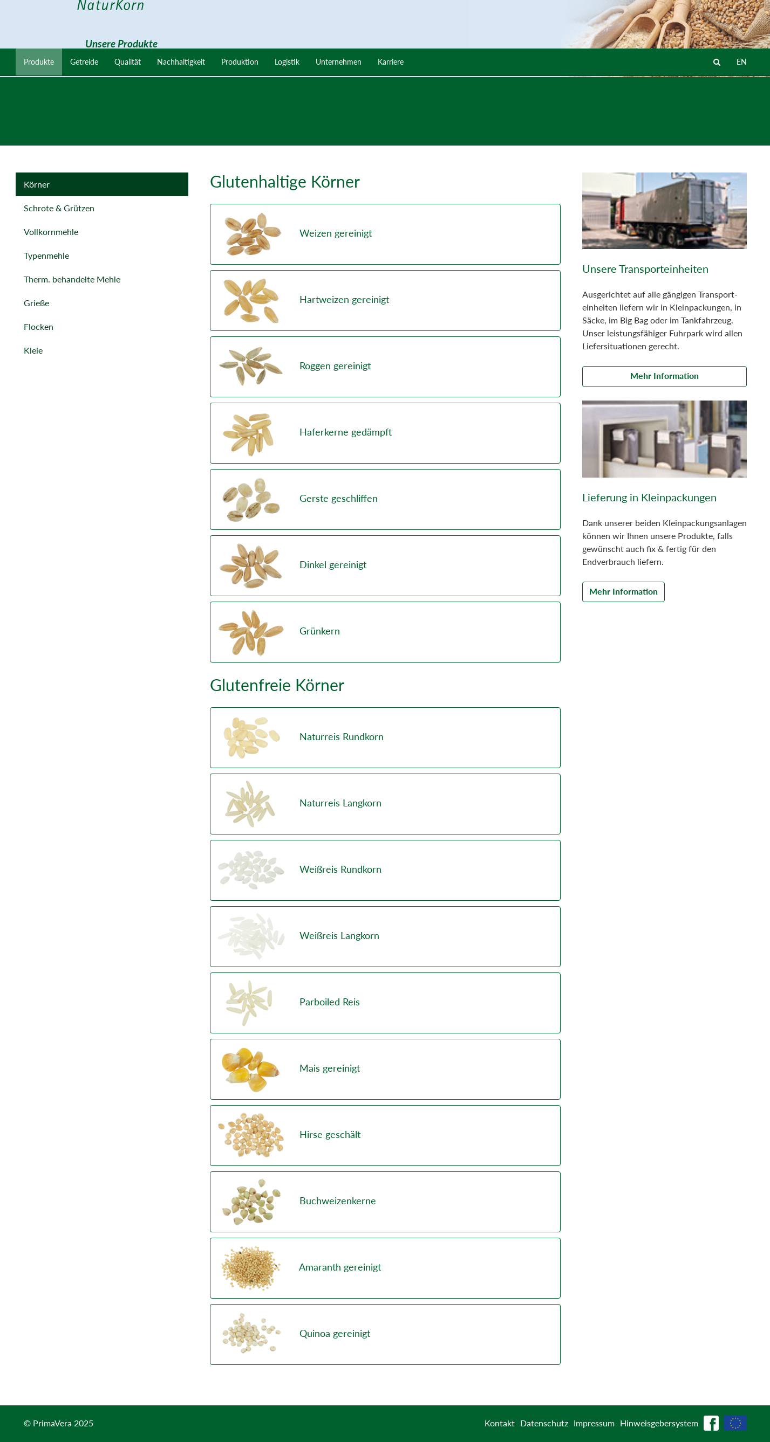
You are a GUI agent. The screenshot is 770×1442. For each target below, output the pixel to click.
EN (741, 132)
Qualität (139, 132)
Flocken (38, 326)
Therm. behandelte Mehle (72, 279)
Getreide (91, 132)
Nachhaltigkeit (199, 132)
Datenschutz (544, 1423)
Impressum (594, 1423)
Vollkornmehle (51, 231)
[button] (385, 234)
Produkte (41, 132)
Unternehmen (372, 132)
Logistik (316, 132)
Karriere (430, 132)
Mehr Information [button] (664, 375)
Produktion (264, 132)
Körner (37, 184)
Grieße (36, 303)
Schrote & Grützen (59, 208)
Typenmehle (46, 255)
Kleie (33, 350)
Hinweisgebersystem (659, 1423)
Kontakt (500, 1423)
